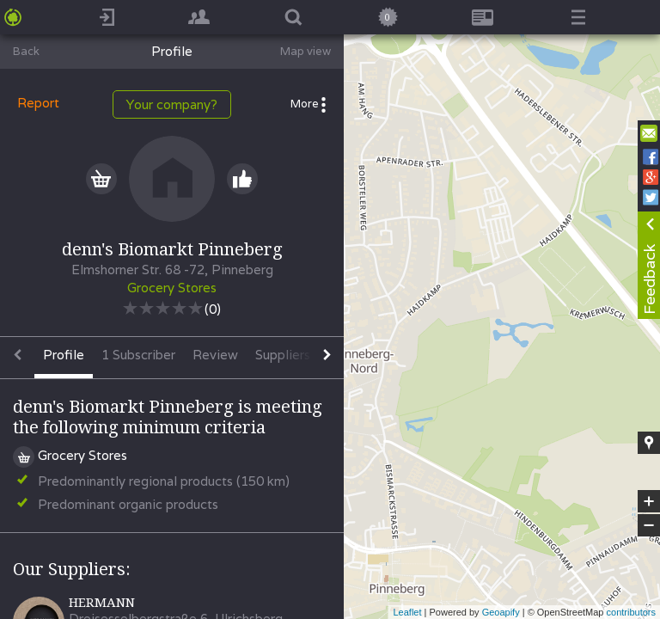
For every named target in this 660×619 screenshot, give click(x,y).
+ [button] (649, 501)
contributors (631, 612)
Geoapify (501, 612)
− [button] (649, 525)
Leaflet (407, 612)
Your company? (171, 104)
